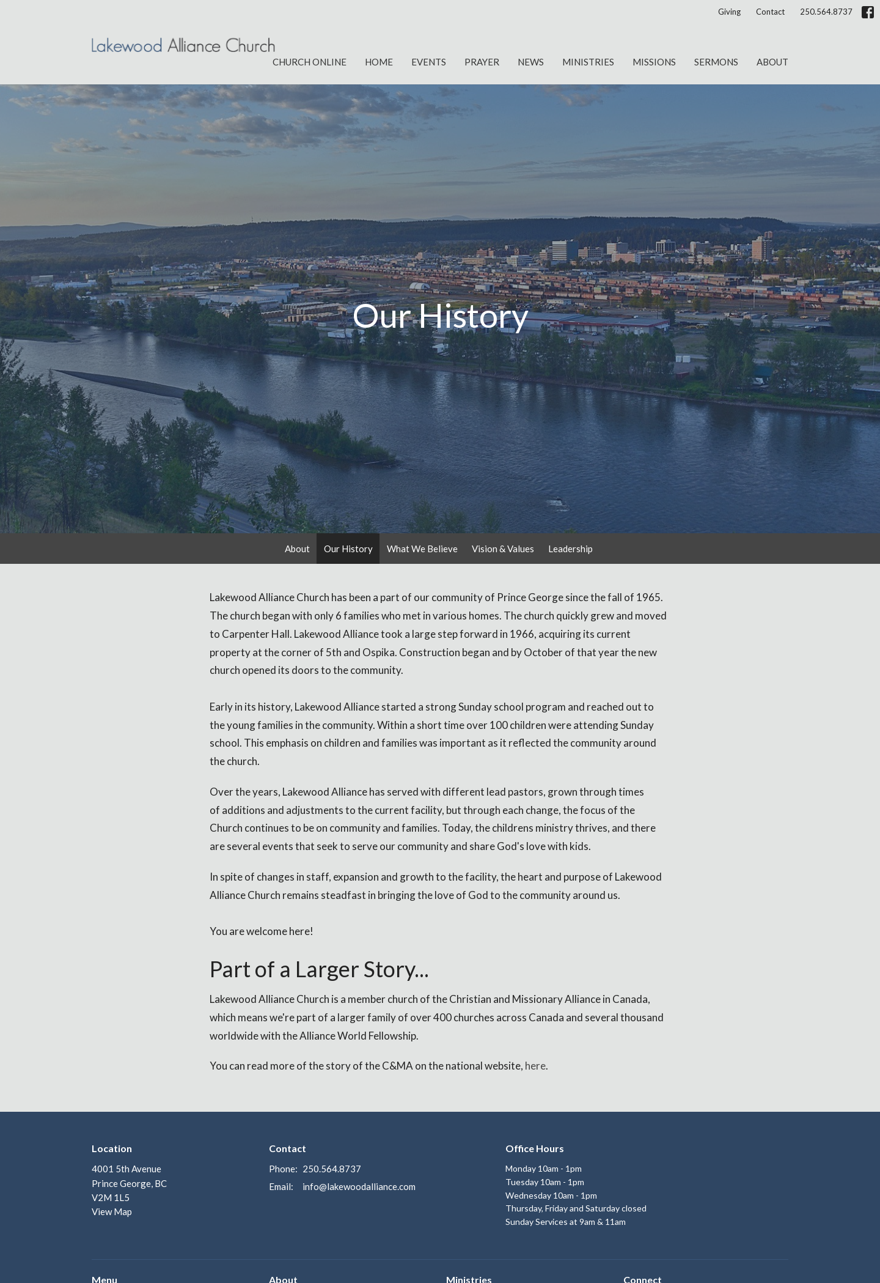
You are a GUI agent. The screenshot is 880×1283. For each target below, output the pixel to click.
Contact (770, 12)
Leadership (570, 548)
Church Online (309, 61)
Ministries (588, 61)
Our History (348, 548)
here (535, 1065)
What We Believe (422, 548)
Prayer (481, 61)
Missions (654, 61)
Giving (729, 12)
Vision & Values (503, 548)
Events (428, 61)
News (531, 61)
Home (379, 61)
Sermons (716, 61)
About (772, 61)
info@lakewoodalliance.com (359, 1186)
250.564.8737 (826, 12)
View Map (112, 1211)
